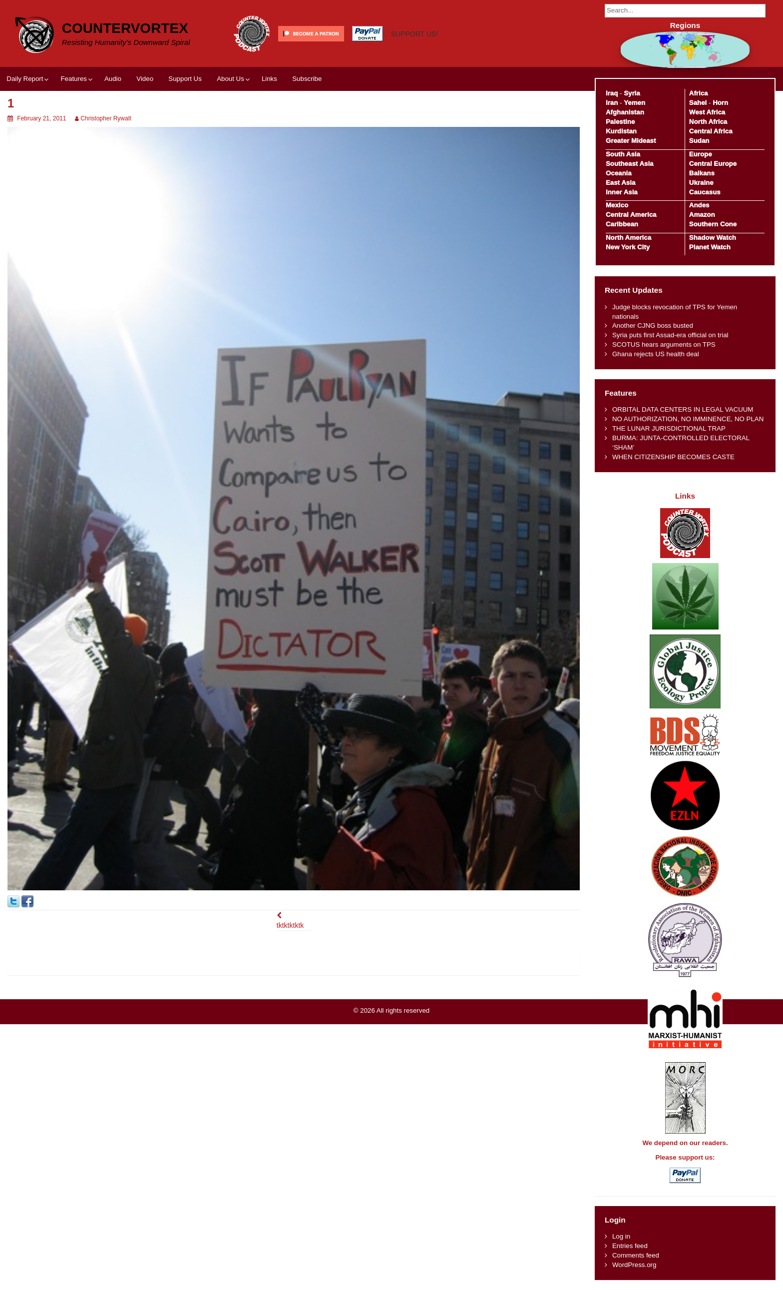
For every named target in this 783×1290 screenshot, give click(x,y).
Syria (632, 93)
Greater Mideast (631, 140)
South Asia (623, 154)
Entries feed (630, 1246)
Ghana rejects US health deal (655, 354)
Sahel (698, 102)
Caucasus (705, 192)
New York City (628, 247)
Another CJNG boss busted (652, 325)
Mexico (617, 205)
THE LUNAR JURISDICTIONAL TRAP (669, 428)
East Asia (620, 182)
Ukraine (701, 182)
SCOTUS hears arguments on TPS (664, 344)
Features (73, 78)
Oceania (619, 173)
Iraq (612, 93)
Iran (612, 102)
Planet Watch (710, 247)
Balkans (702, 173)
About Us (230, 78)
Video (144, 78)
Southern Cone (713, 224)
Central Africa (711, 131)
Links (269, 78)
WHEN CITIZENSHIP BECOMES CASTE (673, 457)
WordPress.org (634, 1265)
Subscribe (307, 78)
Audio (112, 78)
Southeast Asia (630, 163)
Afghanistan (625, 112)
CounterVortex (125, 28)
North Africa (708, 121)
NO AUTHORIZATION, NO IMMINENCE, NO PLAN (688, 419)
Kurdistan (621, 131)
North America (628, 237)
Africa (698, 93)
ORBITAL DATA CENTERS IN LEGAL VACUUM (683, 409)
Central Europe (713, 163)
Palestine (620, 121)
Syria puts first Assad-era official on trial (670, 335)
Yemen (634, 102)
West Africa (707, 112)
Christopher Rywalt (105, 118)
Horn (720, 102)
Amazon (702, 214)
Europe (700, 154)
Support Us (185, 78)
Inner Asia (622, 192)
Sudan (699, 140)
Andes (699, 205)
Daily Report (24, 78)
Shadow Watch (712, 237)
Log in (621, 1236)
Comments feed (635, 1255)
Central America (631, 214)
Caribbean (622, 224)
